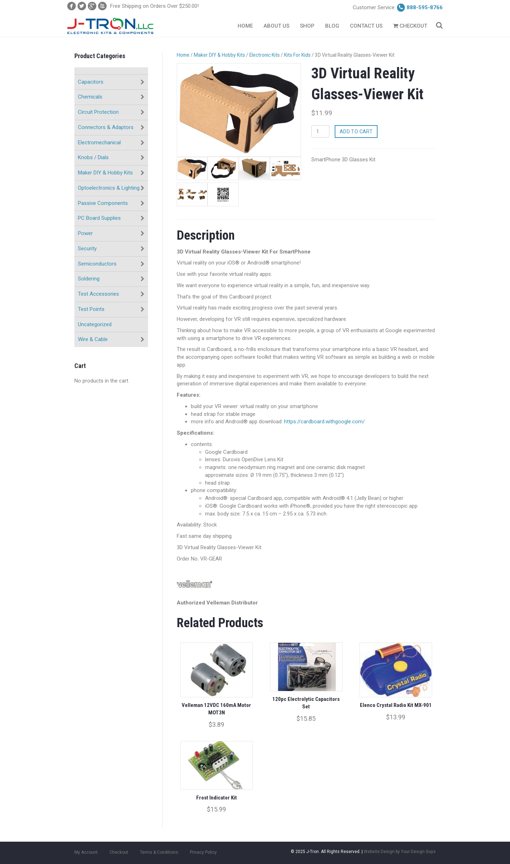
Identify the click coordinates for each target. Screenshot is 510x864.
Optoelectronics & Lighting (109, 188)
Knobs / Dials (93, 157)
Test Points (91, 309)
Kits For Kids (297, 55)
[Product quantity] (320, 131)
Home (245, 26)
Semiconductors (97, 264)
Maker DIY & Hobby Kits (105, 172)
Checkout (410, 26)
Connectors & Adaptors (106, 127)
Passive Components (103, 203)
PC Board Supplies (99, 218)
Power (85, 233)
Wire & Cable (93, 339)
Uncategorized (95, 324)
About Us (276, 26)
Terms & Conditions (159, 851)
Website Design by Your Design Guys (400, 850)
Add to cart (356, 131)
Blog (332, 26)
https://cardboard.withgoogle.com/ (324, 421)
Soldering (89, 278)
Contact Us (366, 26)
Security (87, 248)
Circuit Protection (98, 112)
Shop (307, 26)
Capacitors (90, 82)
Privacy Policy (203, 851)
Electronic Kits (264, 55)
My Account (86, 851)
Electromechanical (99, 142)
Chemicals (90, 97)
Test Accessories (98, 294)
